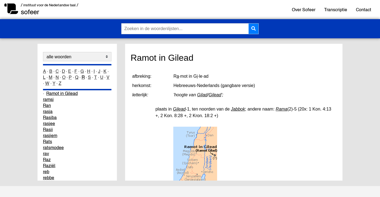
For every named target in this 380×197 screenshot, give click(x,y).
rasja (48, 111)
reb (46, 172)
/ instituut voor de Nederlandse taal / (49, 5)
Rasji (48, 129)
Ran (47, 105)
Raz (47, 160)
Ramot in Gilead (62, 93)
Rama (281, 109)
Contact (363, 10)
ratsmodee (53, 147)
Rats (47, 141)
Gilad (202, 94)
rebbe (48, 178)
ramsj (48, 99)
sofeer (30, 11)
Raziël (49, 166)
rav (46, 153)
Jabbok (238, 109)
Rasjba (50, 117)
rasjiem (50, 135)
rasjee (49, 123)
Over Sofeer (303, 10)
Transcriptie (335, 10)
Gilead (215, 94)
